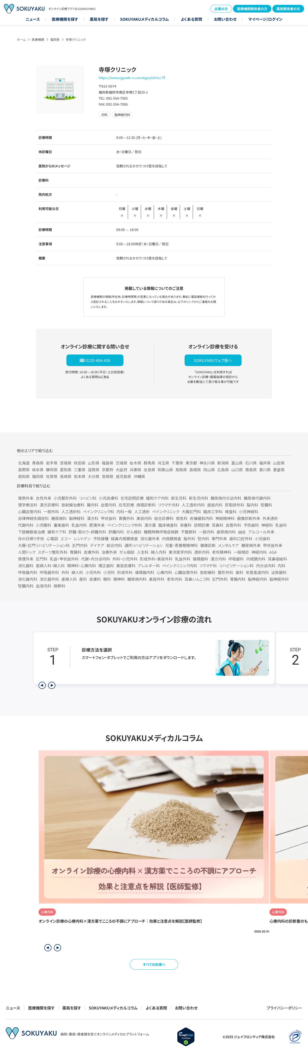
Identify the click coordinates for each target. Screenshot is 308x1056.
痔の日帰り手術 (31, 538)
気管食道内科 (257, 572)
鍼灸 (242, 532)
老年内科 (174, 579)
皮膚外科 (91, 552)
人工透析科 (71, 511)
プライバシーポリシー (284, 1008)
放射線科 (207, 572)
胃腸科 (75, 552)
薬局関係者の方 (288, 8)
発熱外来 (25, 498)
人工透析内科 (193, 505)
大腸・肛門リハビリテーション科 (44, 545)
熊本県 (79, 476)
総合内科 (114, 545)
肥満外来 (97, 525)
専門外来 (219, 538)
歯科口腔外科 (240, 538)
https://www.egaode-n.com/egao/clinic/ (130, 77)
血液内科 (43, 586)
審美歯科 (61, 525)
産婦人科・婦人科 (50, 565)
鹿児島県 (123, 476)
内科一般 (124, 511)
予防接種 (101, 538)
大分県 (93, 476)
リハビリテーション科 (236, 565)
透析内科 (202, 552)
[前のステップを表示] (42, 685)
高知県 (24, 476)
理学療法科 (27, 505)
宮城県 (65, 463)
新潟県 (223, 463)
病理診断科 (146, 505)
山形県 (93, 463)
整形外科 (225, 572)
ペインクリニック (165, 511)
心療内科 (164, 572)
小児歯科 (262, 538)
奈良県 (149, 469)
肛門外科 (220, 579)
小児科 (109, 572)
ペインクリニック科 (98, 511)
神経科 (267, 525)
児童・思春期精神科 (181, 545)
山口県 (237, 469)
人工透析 (142, 511)
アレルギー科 (149, 565)
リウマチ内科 (168, 505)
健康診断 (208, 545)
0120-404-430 (98, 360)
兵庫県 (135, 469)
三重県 (79, 469)
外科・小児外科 (124, 559)
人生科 (142, 552)
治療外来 (109, 552)
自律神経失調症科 (33, 518)
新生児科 (178, 498)
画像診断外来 (248, 518)
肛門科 (41, 559)
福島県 (107, 463)
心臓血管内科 (29, 511)
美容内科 (144, 518)
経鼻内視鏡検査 (124, 538)
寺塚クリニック (76, 39)
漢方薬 (150, 525)
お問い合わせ (225, 19)
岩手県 (52, 463)
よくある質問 (191, 19)
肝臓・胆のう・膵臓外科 (87, 532)
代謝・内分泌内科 (95, 559)
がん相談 (127, 552)
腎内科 (203, 538)
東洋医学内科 (180, 552)
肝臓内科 (116, 532)
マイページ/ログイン (265, 19)
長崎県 (65, 476)
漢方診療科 (49, 505)
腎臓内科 (25, 586)
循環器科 (200, 559)
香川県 (265, 469)
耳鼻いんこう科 (197, 579)
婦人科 (77, 572)
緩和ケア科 (56, 532)
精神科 (119, 579)
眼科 (107, 579)
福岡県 (55, 39)
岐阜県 (38, 469)
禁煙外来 (25, 559)
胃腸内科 (237, 579)
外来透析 (270, 518)
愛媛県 (279, 469)
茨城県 (121, 463)
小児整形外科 (65, 498)
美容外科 (156, 579)
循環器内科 (144, 572)
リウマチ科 (208, 565)
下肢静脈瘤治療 (31, 532)
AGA (273, 552)
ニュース (33, 19)
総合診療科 (163, 518)
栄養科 (186, 525)
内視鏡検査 (171, 538)
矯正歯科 (106, 565)
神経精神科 (225, 518)
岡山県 (209, 469)
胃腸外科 (126, 518)
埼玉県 (163, 463)
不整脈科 (188, 532)
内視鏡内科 (255, 559)
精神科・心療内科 (81, 565)
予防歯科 (251, 525)
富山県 (237, 463)
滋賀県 (93, 469)
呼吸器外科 (49, 572)
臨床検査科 (168, 525)
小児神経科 (248, 511)
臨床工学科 (213, 511)
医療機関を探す (65, 19)
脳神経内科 (257, 579)
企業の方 (221, 8)
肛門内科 (80, 545)
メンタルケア (228, 545)
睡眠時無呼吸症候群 (161, 532)
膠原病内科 (226, 532)
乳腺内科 (79, 525)
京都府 (107, 469)
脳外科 (189, 538)
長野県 (24, 469)
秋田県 (79, 463)
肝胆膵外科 (234, 505)
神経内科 (259, 552)
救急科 (181, 518)
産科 (83, 579)
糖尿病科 (59, 518)
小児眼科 (43, 525)
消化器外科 (49, 579)
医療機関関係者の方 (252, 8)
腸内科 (92, 505)
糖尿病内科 (137, 579)
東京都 (191, 463)
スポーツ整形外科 (52, 552)
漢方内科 (218, 559)
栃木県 (135, 463)
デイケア (97, 545)
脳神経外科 (279, 579)
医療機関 (38, 39)
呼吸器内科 (27, 572)
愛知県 (65, 469)
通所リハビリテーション (143, 545)
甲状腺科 (108, 518)
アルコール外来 (261, 532)
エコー (65, 538)
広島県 (223, 469)
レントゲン (82, 538)
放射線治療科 (72, 505)
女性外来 (43, 498)
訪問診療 (201, 525)
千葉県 (177, 463)
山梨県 (279, 463)
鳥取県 (181, 469)
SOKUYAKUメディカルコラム (144, 19)
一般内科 (206, 532)
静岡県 (52, 469)
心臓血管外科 (186, 572)
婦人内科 (158, 552)
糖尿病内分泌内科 (226, 498)
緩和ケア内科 (157, 498)
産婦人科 (69, 579)
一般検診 (241, 552)
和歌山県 (165, 469)
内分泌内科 (265, 565)
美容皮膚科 (125, 565)
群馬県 (149, 463)
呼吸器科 (236, 559)
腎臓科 (266, 505)
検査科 (231, 511)
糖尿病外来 (251, 545)
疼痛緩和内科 (201, 518)
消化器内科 (27, 579)
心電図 (52, 538)
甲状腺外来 (272, 545)
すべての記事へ (154, 964)
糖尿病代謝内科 (257, 498)
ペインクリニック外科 (124, 525)
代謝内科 (25, 525)
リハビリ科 (87, 498)
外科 (65, 572)
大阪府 (121, 469)
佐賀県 (52, 476)
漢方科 (92, 518)
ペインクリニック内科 (179, 565)
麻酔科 (59, 586)
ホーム (21, 39)
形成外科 (125, 572)
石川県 (251, 463)
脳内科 (252, 505)
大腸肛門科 (191, 511)
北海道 (24, 463)
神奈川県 (207, 463)
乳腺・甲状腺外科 (64, 559)
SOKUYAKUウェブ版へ (213, 360)
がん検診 (133, 532)
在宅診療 (126, 505)
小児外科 (93, 572)
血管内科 (108, 505)
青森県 (38, 463)
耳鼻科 (217, 525)
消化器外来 (150, 538)
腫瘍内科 (215, 505)
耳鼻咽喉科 (277, 559)
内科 (281, 565)
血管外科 (233, 525)
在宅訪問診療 (132, 498)
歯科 (239, 572)
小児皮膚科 (108, 498)
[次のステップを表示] (51, 685)
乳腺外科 (182, 559)
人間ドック (26, 552)
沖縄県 (139, 476)
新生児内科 (198, 498)
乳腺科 (281, 525)
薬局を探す (99, 19)
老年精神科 (221, 552)
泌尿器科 (279, 572)
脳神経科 (76, 518)
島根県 (195, 469)
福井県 (265, 463)
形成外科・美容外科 (156, 559)
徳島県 (251, 469)
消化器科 (25, 565)
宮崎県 (107, 476)
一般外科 (51, 511)
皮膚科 (95, 579)
